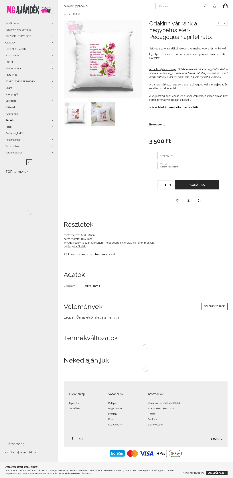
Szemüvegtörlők (14, 133)
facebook (72, 438)
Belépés (112, 403)
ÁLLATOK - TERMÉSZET (18, 36)
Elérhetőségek (155, 424)
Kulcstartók (11, 113)
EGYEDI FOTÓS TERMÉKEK (20, 81)
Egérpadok (11, 100)
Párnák (9, 120)
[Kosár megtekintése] (223, 6)
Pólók (8, 126)
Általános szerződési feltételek (163, 403)
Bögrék (9, 88)
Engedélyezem (217, 472)
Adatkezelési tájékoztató (160, 408)
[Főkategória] (66, 14)
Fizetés (151, 414)
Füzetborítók (12, 55)
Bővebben (156, 124)
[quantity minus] (160, 185)
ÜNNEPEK (11, 75)
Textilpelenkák (13, 139)
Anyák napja (12, 23)
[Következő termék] (225, 23)
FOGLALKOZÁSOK (15, 49)
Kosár (111, 419)
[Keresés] (182, 6)
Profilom (113, 414)
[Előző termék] (218, 23)
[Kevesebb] (29, 162)
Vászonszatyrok (13, 152)
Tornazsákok (12, 146)
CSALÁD (10, 42)
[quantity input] (165, 185)
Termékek (74, 408)
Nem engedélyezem (193, 472)
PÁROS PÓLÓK (13, 68)
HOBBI (9, 62)
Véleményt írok (214, 306)
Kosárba (197, 185)
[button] (177, 200)
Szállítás (152, 419)
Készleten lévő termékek (18, 29)
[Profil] (214, 6)
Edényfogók (11, 94)
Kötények (10, 107)
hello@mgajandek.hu (23, 452)
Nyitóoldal (74, 403)
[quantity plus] (170, 185)
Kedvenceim (115, 424)
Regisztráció (115, 408)
